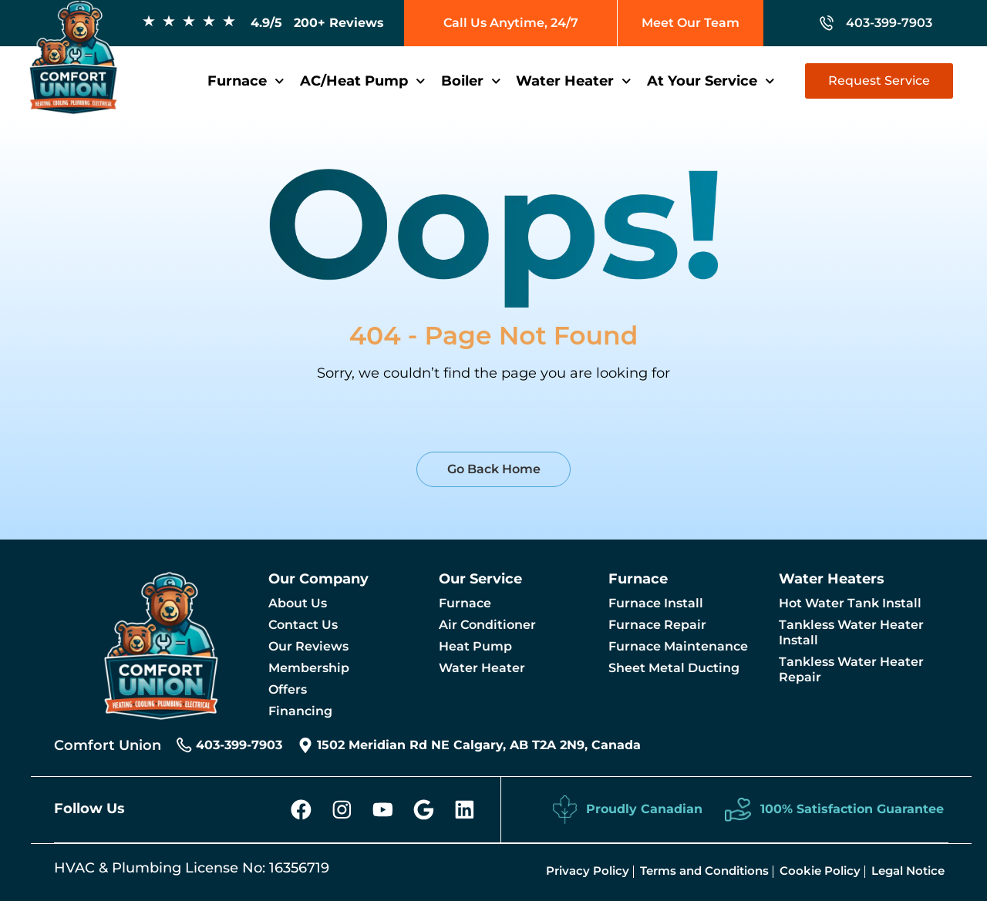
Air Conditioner (487, 624)
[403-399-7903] (826, 23)
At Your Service (711, 81)
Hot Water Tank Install (850, 603)
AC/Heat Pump (363, 81)
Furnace (246, 81)
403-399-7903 (889, 22)
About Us (297, 603)
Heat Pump (475, 646)
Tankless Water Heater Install (851, 632)
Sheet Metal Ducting (673, 668)
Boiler (471, 81)
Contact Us (303, 624)
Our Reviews (308, 646)
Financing (300, 711)
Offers (287, 689)
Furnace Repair (657, 624)
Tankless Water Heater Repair (851, 669)
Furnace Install (655, 603)
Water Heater (574, 81)
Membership (308, 668)
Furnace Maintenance (678, 646)
